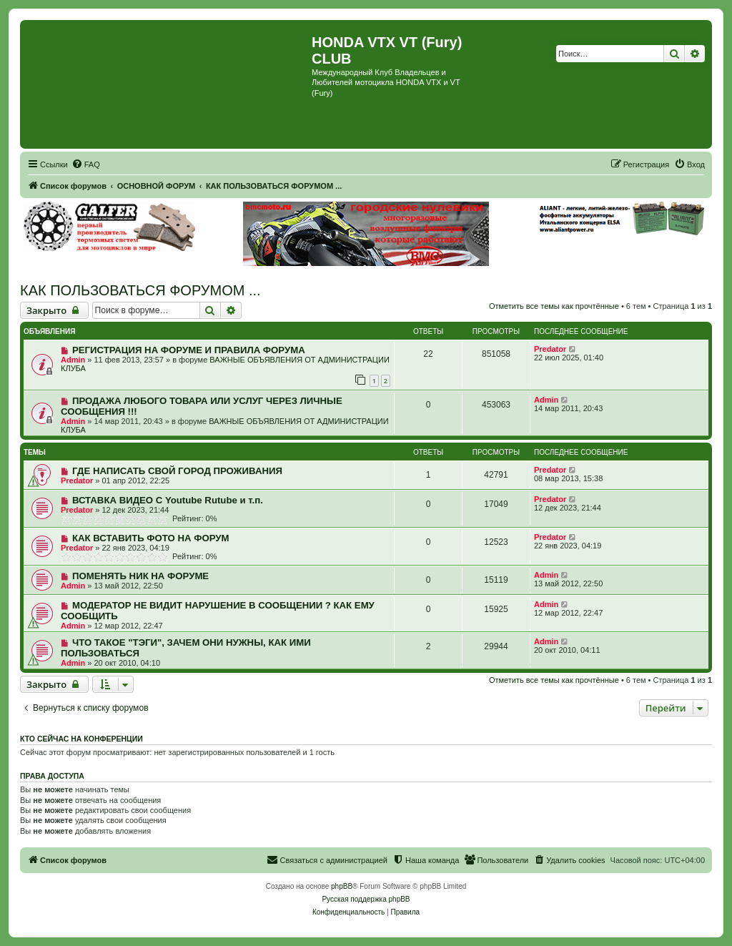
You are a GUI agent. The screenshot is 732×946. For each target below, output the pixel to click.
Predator (550, 349)
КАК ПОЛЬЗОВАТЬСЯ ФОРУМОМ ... (140, 290)
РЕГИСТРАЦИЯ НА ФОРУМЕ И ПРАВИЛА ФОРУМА (188, 350)
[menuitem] (85, 164)
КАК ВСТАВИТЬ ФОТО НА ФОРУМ (150, 538)
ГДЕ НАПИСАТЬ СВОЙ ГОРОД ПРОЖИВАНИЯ (177, 470)
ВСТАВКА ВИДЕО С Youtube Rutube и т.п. (167, 500)
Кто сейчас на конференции (81, 738)
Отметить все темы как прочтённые (554, 306)
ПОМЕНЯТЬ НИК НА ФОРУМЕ (140, 576)
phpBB (341, 886)
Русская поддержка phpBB (366, 899)
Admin (73, 359)
